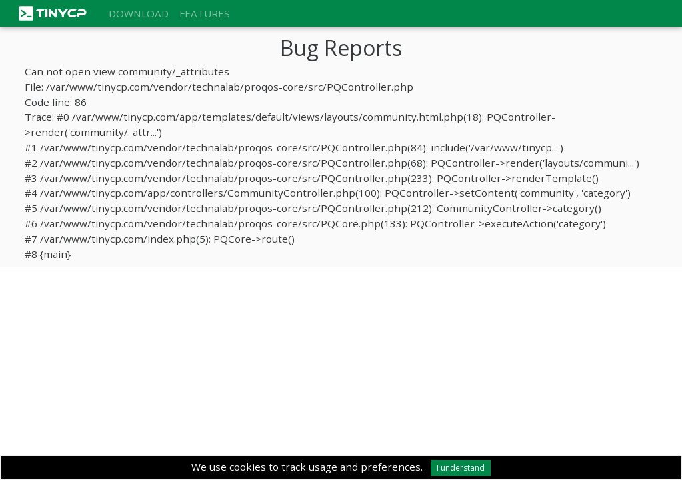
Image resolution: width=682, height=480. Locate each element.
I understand (461, 467)
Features (204, 13)
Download (139, 13)
